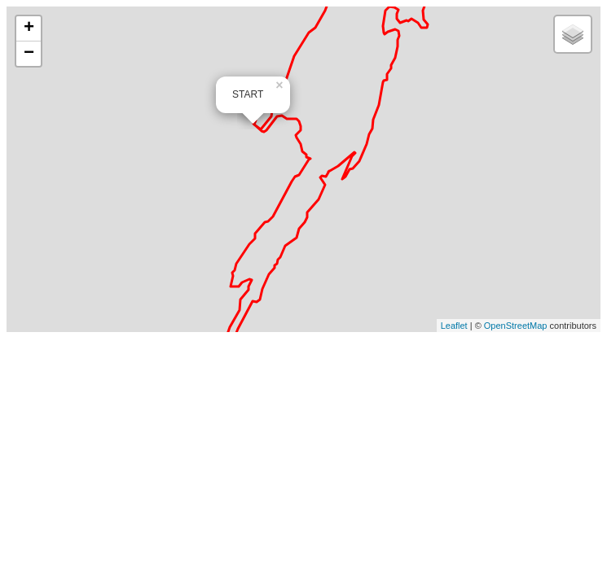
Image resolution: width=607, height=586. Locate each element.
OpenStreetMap (516, 325)
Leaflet (454, 325)
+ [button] (29, 28)
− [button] (29, 54)
